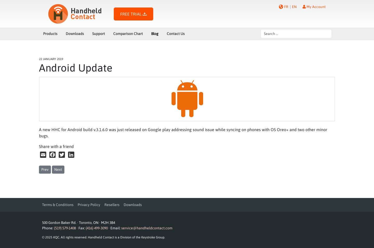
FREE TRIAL (133, 14)
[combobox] (296, 33)
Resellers (111, 205)
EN (294, 7)
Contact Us (176, 34)
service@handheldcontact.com (146, 228)
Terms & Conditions (58, 205)
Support (98, 34)
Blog (154, 34)
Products (50, 34)
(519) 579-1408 (65, 228)
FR (286, 7)
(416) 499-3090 (97, 228)
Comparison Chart (128, 34)
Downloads (75, 34)
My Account (314, 7)
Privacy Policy (89, 205)
